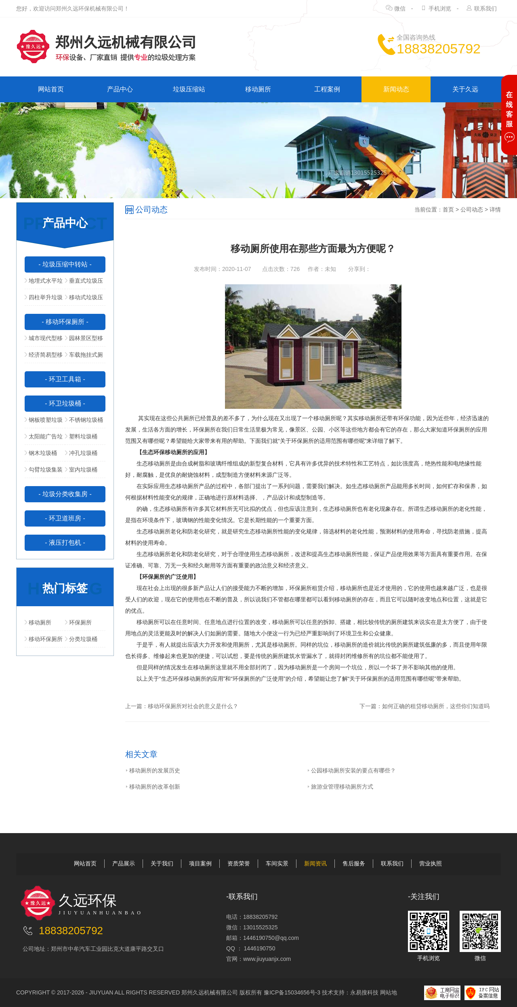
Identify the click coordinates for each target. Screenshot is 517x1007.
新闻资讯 (315, 863)
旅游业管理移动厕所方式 (340, 786)
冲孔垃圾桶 (81, 453)
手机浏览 (440, 8)
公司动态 (471, 209)
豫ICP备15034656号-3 (292, 992)
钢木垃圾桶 (41, 453)
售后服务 (354, 863)
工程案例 (327, 89)
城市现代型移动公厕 (44, 340)
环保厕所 (78, 622)
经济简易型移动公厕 (44, 357)
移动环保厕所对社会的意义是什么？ (193, 706)
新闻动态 (396, 89)
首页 (448, 209)
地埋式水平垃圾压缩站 (44, 283)
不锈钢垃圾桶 (84, 420)
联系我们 (485, 8)
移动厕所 (258, 89)
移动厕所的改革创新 (152, 786)
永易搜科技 (364, 992)
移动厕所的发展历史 (152, 770)
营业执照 (430, 863)
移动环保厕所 (44, 639)
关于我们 (162, 863)
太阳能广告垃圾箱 (44, 438)
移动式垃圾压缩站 (84, 299)
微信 (400, 8)
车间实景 (277, 863)
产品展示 (123, 863)
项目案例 (200, 863)
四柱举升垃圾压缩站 (44, 299)
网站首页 (51, 89)
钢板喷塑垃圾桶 (44, 422)
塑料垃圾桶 (81, 436)
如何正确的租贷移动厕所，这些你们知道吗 (436, 706)
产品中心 (120, 89)
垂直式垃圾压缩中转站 (84, 283)
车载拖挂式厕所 (84, 357)
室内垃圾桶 (81, 469)
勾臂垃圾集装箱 (44, 472)
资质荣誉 (238, 863)
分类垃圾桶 (81, 639)
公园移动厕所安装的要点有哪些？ (351, 770)
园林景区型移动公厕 (84, 340)
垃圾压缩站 (189, 89)
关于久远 (465, 89)
